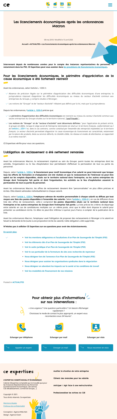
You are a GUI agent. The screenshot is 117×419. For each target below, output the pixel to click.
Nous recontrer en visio (98, 347)
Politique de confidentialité (14, 406)
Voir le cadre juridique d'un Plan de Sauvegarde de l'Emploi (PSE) (55, 247)
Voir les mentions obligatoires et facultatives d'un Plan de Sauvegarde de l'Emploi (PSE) (66, 237)
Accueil (25, 44)
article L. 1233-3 (34, 110)
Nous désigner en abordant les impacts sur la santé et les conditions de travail (62, 266)
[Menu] (110, 5)
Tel (48, 5)
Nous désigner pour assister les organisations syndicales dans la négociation (61, 261)
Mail (55, 5)
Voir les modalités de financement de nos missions (49, 271)
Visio (62, 5)
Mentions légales (10, 403)
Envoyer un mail (60, 347)
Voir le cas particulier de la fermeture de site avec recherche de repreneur (60, 252)
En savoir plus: (10, 232)
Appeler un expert (23, 347)
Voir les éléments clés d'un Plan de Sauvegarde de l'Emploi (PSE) (55, 242)
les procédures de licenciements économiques (85, 67)
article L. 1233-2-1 (81, 199)
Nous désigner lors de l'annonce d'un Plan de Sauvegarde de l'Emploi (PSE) (60, 256)
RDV (69, 5)
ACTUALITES (35, 44)
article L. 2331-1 (19, 128)
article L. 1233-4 (25, 172)
